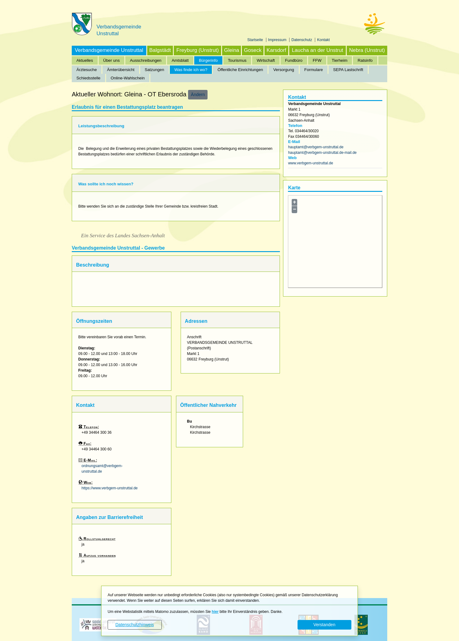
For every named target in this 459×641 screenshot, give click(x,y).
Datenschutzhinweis (134, 624)
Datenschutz (302, 40)
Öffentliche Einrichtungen (240, 69)
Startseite (255, 40)
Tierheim (340, 60)
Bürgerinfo (208, 60)
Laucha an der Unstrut (317, 50)
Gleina (231, 50)
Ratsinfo (365, 60)
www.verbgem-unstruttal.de (310, 163)
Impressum (278, 40)
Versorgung (283, 69)
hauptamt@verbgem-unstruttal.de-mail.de (322, 152)
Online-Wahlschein (128, 78)
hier (215, 611)
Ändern (198, 94)
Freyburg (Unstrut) (197, 50)
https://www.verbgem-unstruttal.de (110, 488)
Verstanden (324, 624)
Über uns (111, 60)
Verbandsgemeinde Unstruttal (109, 50)
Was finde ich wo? (191, 69)
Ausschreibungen (145, 60)
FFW (317, 60)
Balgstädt (160, 50)
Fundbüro (293, 60)
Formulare (313, 69)
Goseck (253, 50)
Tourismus (237, 60)
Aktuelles (84, 60)
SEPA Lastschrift (348, 69)
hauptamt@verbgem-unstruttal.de (315, 147)
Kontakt (323, 40)
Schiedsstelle (88, 78)
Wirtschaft (266, 60)
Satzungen (154, 69)
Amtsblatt (180, 60)
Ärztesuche (86, 69)
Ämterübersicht (121, 69)
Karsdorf (276, 50)
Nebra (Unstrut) (367, 50)
